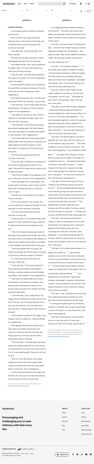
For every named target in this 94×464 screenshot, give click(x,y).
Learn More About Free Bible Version (58, 336)
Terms (32, 453)
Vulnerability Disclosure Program (11, 455)
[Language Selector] (81, 4)
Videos (32, 3)
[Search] (49, 3)
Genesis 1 (12, 10)
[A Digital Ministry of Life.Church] (47, 448)
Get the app (72, 3)
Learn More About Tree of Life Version (18, 386)
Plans (25, 3)
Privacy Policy (25, 453)
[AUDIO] (76, 11)
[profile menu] (87, 4)
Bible (19, 3)
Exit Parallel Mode (89, 11)
